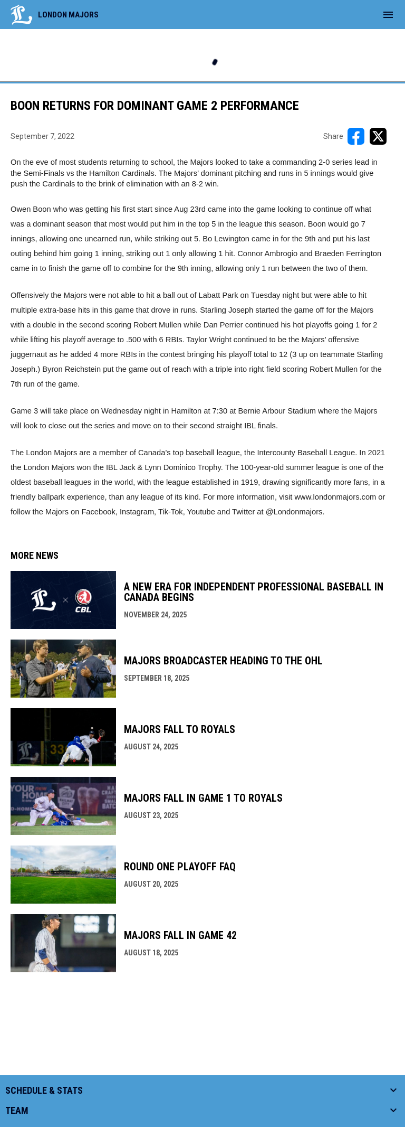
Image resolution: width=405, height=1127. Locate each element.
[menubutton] (388, 14)
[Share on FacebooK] (356, 136)
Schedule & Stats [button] (44, 1090)
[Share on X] (378, 136)
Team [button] (16, 1110)
